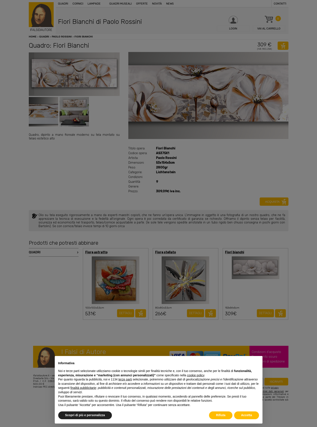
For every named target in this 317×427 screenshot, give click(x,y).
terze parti (125, 379)
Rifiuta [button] (220, 415)
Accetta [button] (246, 415)
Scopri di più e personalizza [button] (85, 415)
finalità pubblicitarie (83, 388)
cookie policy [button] (195, 375)
